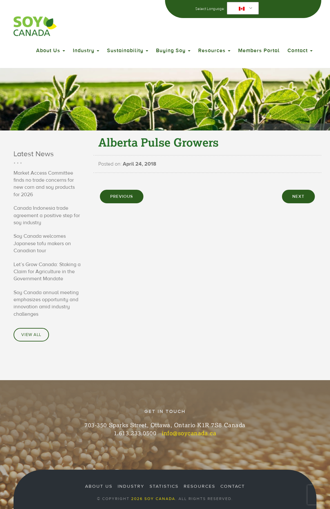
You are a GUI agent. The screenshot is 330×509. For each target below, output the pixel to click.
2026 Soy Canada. (154, 498)
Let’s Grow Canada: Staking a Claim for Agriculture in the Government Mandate (47, 271)
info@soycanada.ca (189, 433)
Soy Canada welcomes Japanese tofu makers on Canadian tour (42, 243)
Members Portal (259, 50)
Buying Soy (173, 50)
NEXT (298, 196)
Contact (300, 50)
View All (31, 334)
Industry (86, 50)
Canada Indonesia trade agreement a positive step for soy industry (47, 215)
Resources (214, 50)
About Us (50, 50)
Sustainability (127, 50)
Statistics (164, 486)
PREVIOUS (121, 196)
